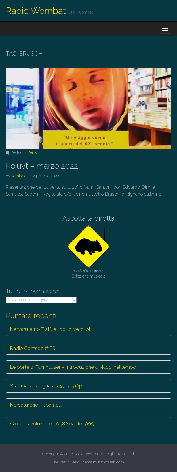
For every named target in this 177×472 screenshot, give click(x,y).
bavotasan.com (111, 462)
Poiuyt (33, 153)
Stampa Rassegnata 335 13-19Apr (47, 386)
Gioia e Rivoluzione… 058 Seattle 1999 (52, 423)
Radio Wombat (36, 10)
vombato (18, 176)
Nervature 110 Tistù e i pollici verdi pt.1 (51, 329)
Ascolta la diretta (88, 218)
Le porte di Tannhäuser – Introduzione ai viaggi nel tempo (73, 367)
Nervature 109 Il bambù (36, 405)
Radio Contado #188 (32, 348)
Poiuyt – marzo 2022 (42, 166)
